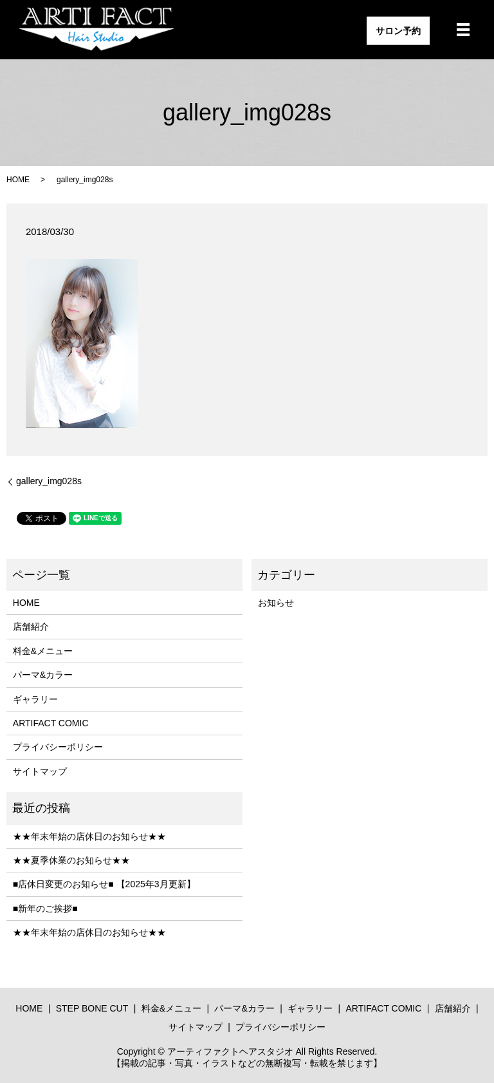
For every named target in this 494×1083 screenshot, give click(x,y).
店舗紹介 (31, 626)
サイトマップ (40, 771)
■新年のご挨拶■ (45, 908)
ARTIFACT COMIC (51, 723)
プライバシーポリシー (58, 747)
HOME (18, 179)
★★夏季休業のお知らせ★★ (71, 860)
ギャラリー (35, 699)
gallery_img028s (49, 481)
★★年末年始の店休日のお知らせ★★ (89, 836)
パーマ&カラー (43, 675)
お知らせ (276, 603)
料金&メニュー (43, 651)
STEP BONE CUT (92, 1008)
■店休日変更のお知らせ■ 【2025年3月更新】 (104, 884)
